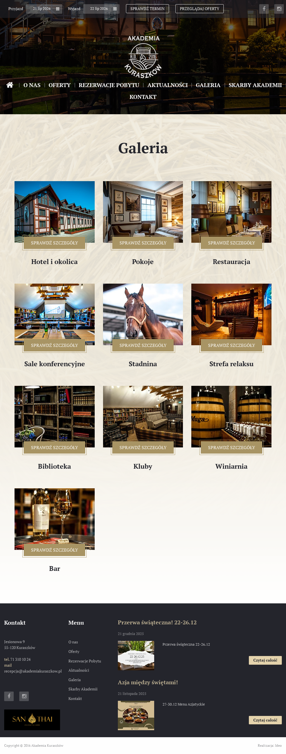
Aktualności (167, 85)
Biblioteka (54, 466)
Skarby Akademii (255, 85)
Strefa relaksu (231, 364)
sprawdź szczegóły (58, 244)
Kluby (143, 466)
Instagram (279, 9)
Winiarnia (231, 466)
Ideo (278, 745)
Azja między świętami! (148, 682)
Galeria (208, 85)
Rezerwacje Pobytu (109, 85)
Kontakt (143, 97)
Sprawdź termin (147, 8)
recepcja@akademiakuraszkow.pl (33, 671)
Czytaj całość (267, 660)
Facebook (264, 9)
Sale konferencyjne (54, 364)
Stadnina (143, 364)
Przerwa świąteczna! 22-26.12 (157, 622)
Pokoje (143, 262)
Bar (54, 568)
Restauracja (231, 262)
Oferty (60, 85)
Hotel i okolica (54, 262)
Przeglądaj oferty (199, 8)
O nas (31, 85)
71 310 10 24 (20, 659)
